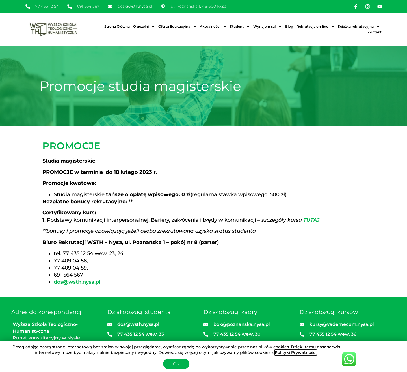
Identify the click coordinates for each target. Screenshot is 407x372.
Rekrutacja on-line (315, 26)
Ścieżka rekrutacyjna (359, 26)
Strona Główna (117, 26)
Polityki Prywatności (296, 352)
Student (240, 26)
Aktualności (213, 26)
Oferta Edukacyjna (177, 26)
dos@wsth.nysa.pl (77, 282)
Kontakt (374, 32)
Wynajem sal (267, 26)
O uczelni (144, 26)
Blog (289, 26)
